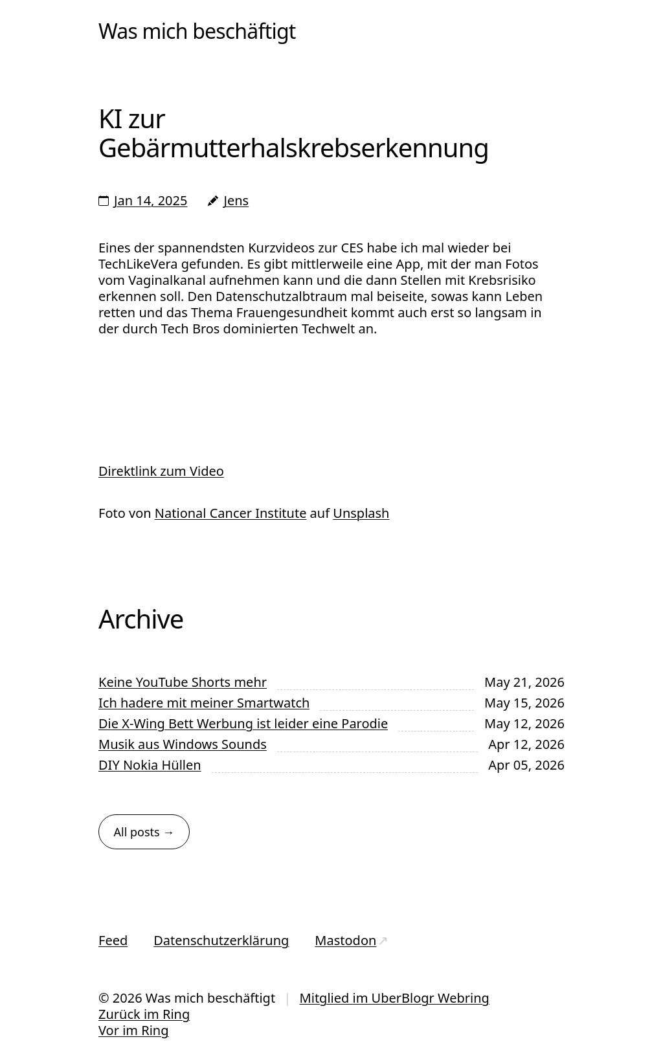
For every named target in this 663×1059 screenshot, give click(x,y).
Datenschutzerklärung (221, 940)
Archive (140, 618)
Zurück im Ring (144, 1014)
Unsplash (361, 513)
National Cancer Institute (231, 513)
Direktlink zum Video (161, 471)
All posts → (144, 832)
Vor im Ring (133, 1030)
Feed (113, 940)
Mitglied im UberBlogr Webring (394, 998)
